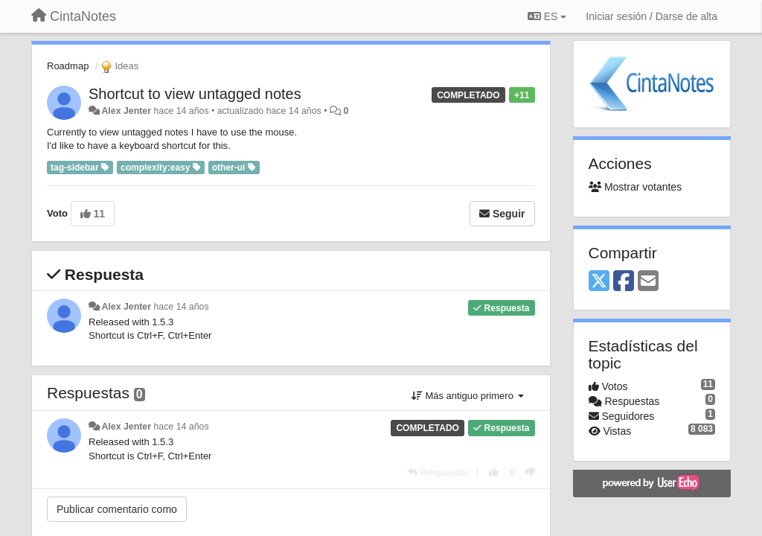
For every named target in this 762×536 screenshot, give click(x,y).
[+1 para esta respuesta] (494, 472)
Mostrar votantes (635, 187)
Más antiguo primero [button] (468, 395)
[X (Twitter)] (599, 282)
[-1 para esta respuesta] (530, 472)
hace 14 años (180, 307)
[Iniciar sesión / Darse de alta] (651, 16)
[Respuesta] (437, 472)
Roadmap (68, 65)
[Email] (648, 282)
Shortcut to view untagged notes (195, 94)
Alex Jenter (126, 111)
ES (547, 16)
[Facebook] (623, 282)
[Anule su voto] (512, 472)
